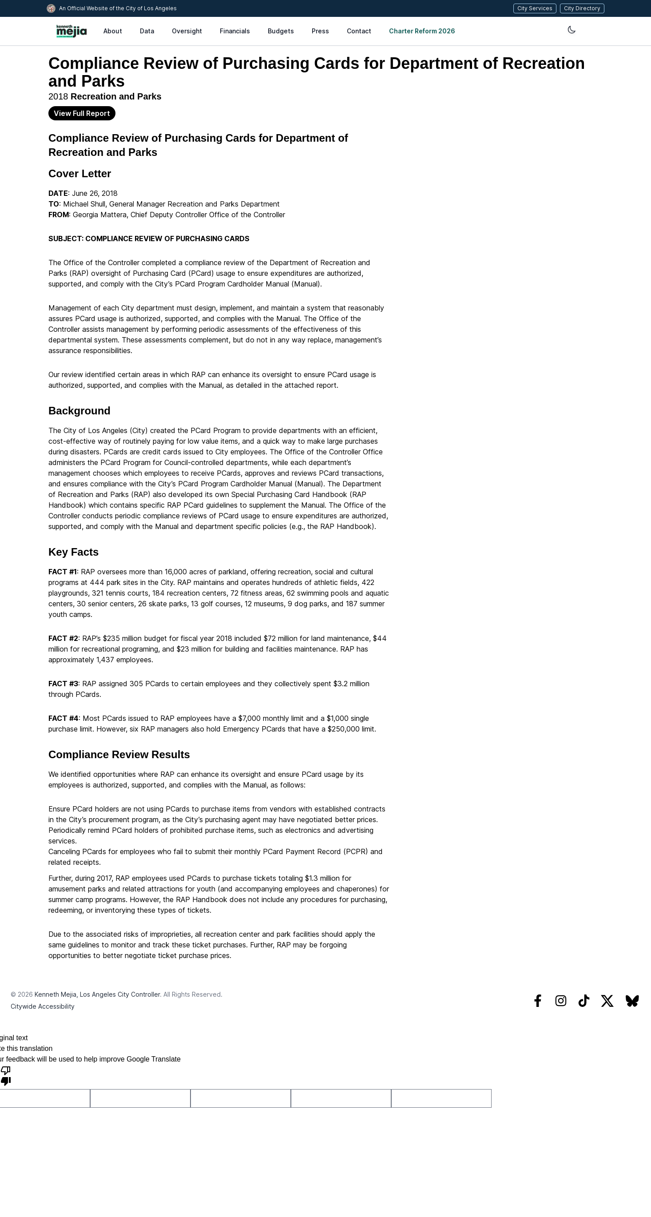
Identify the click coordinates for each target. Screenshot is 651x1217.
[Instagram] (561, 1000)
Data (147, 31)
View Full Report (82, 113)
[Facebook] (538, 1000)
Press (320, 31)
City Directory (584, 8)
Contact (359, 31)
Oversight (187, 31)
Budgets (281, 31)
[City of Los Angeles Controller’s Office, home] (71, 31)
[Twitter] (607, 1000)
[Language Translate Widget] (527, 31)
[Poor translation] (5, 1075)
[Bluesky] (632, 1000)
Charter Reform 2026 (415, 31)
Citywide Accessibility (43, 1006)
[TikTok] (584, 1000)
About (112, 31)
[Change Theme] (457, 30)
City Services (536, 8)
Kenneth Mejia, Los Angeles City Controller (97, 994)
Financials (235, 31)
